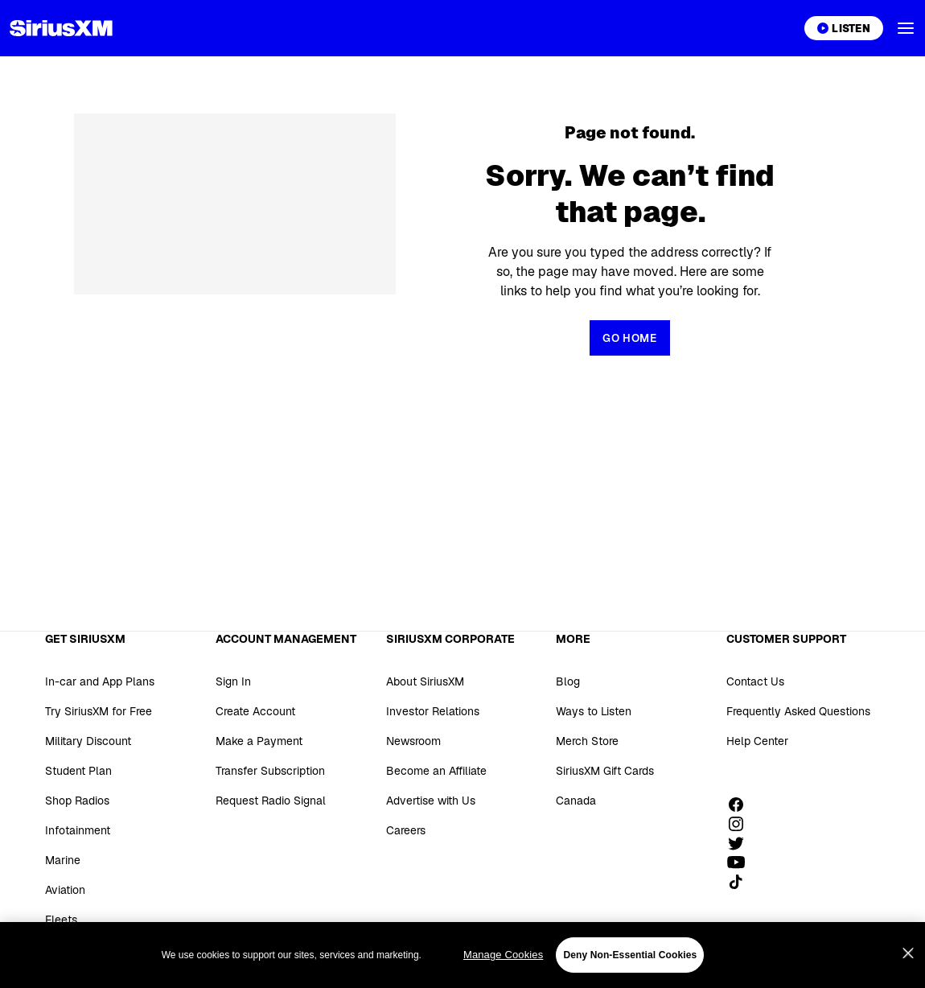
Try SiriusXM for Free (98, 711)
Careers (406, 830)
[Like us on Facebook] (741, 804)
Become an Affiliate (436, 771)
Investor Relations (432, 711)
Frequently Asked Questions (798, 711)
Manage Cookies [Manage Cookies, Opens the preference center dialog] (503, 974)
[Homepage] (61, 28)
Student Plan (78, 771)
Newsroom (413, 741)
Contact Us (755, 681)
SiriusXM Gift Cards (605, 771)
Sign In (233, 681)
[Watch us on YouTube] (741, 862)
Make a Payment (259, 741)
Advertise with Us (430, 800)
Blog (568, 681)
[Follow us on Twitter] (741, 843)
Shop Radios (77, 800)
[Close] (908, 972)
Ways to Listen (593, 711)
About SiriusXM (425, 681)
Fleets (61, 919)
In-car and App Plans (99, 681)
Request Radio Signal (271, 800)
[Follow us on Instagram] (741, 824)
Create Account (255, 711)
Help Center (757, 741)
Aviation (65, 890)
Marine (62, 860)
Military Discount (88, 741)
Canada (576, 800)
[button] (905, 28)
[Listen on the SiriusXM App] (843, 28)
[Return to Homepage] (630, 338)
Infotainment (77, 830)
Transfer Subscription (270, 771)
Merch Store (587, 741)
